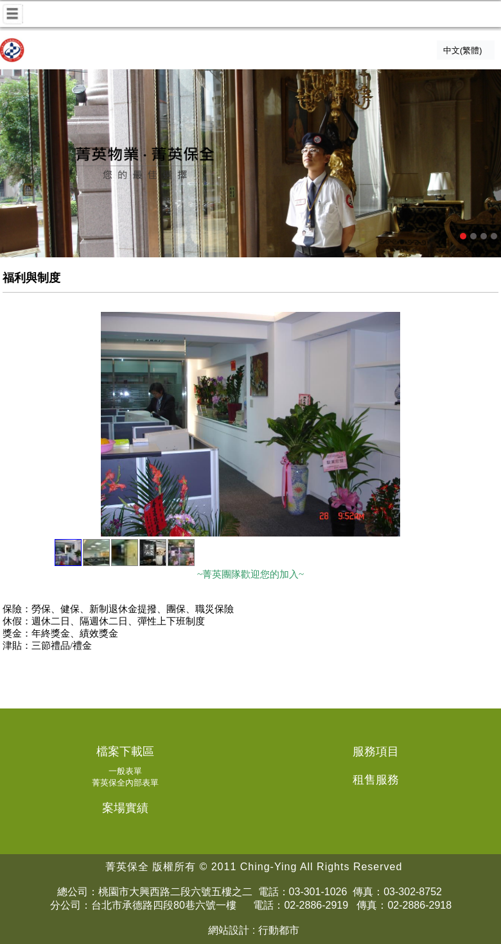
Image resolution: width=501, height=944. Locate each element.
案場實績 (125, 808)
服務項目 (376, 751)
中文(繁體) (462, 50)
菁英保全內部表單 (125, 782)
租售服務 (376, 779)
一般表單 (125, 771)
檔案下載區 (125, 751)
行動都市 (278, 930)
